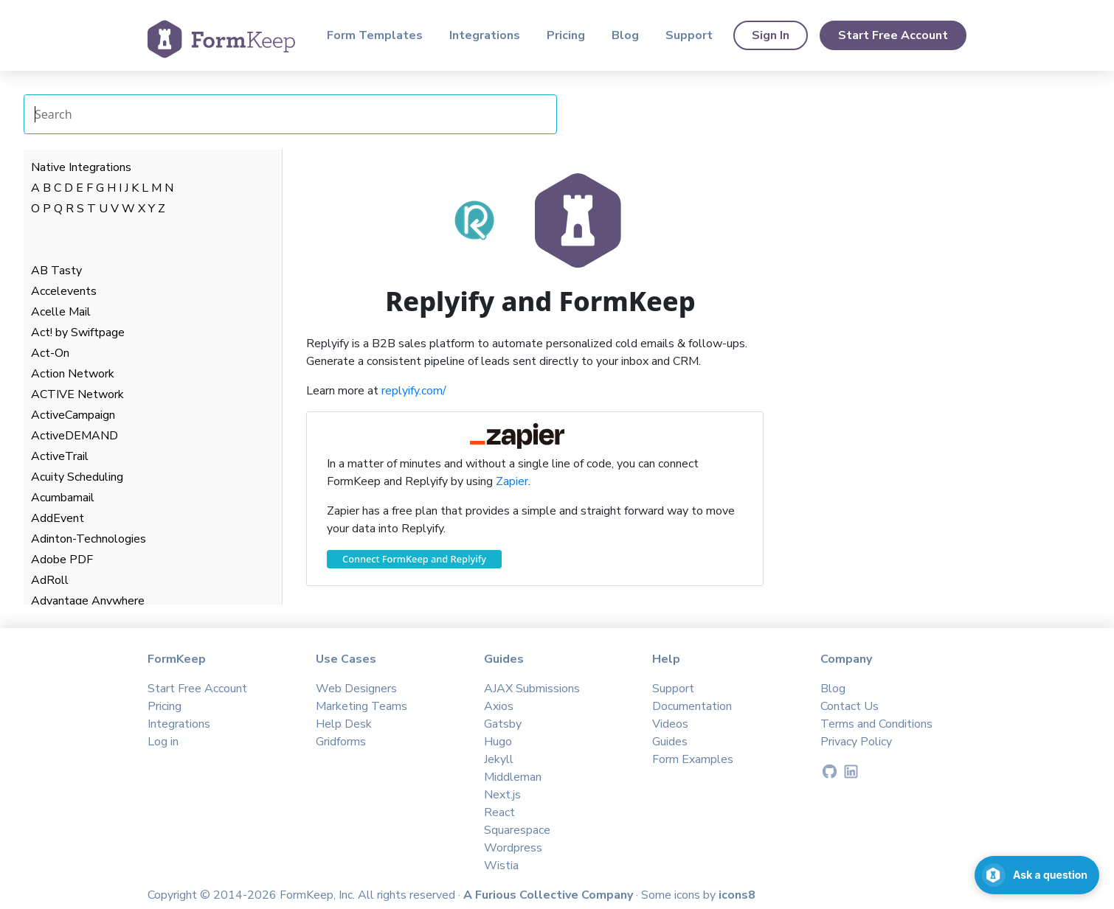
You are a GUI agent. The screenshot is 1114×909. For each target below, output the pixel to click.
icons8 (737, 895)
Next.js (502, 795)
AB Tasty (56, 270)
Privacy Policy (856, 742)
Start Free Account (893, 35)
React (499, 812)
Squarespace (517, 830)
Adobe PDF (62, 559)
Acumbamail (62, 498)
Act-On (50, 353)
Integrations (484, 35)
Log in (163, 742)
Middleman (513, 777)
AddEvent (57, 518)
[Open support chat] (1037, 875)
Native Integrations (81, 167)
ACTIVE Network (77, 394)
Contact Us (849, 706)
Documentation (692, 706)
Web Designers (356, 688)
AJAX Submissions (532, 688)
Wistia (501, 865)
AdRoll (50, 580)
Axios (498, 706)
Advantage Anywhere (88, 601)
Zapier (512, 481)
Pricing (566, 35)
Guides (670, 742)
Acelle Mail (61, 312)
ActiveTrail (60, 456)
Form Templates (375, 35)
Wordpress (513, 848)
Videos (670, 724)
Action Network (72, 374)
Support (689, 35)
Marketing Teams (361, 706)
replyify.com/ (413, 391)
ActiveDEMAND (74, 436)
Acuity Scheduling (77, 477)
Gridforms (341, 742)
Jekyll (498, 759)
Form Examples (692, 759)
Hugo (498, 742)
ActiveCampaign (73, 415)
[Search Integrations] (290, 114)
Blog (625, 35)
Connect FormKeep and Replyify (414, 558)
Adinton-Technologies (88, 539)
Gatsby (503, 724)
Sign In (770, 35)
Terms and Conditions (876, 724)
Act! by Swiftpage (78, 332)
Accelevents (64, 291)
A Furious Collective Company (549, 895)
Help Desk (344, 724)
